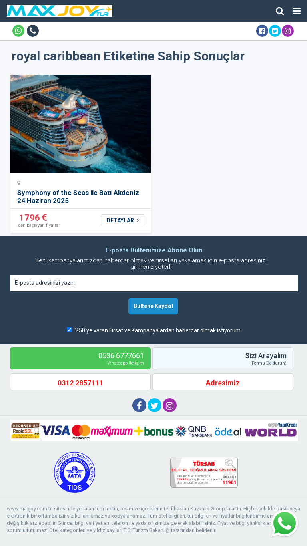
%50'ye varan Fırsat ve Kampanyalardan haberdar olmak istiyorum (157, 330)
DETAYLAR (122, 220)
